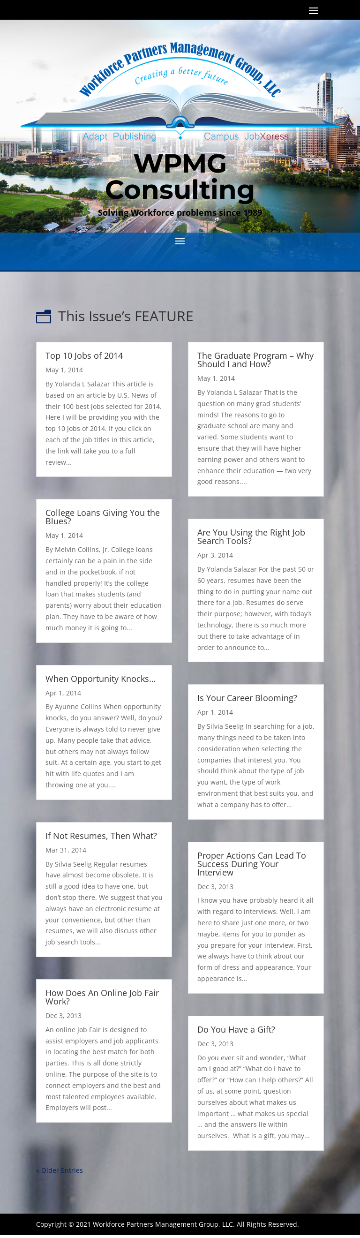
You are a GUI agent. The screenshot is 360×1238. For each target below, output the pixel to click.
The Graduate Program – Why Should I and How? (255, 360)
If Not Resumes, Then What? (101, 835)
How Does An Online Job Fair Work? (102, 997)
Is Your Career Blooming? (247, 697)
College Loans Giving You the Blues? (102, 517)
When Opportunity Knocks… (100, 678)
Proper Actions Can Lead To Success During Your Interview (251, 864)
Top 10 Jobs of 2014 (84, 355)
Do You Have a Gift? (236, 1029)
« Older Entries (59, 1170)
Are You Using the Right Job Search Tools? (251, 536)
